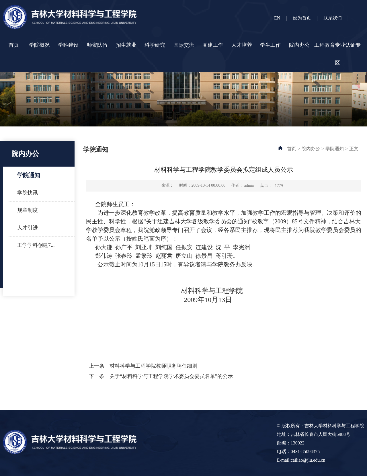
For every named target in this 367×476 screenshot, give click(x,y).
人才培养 (241, 45)
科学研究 (155, 45)
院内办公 (299, 45)
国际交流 (183, 45)
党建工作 (212, 45)
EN (277, 17)
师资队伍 (97, 45)
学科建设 (68, 45)
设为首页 (302, 17)
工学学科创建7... (36, 245)
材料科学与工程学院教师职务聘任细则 (153, 366)
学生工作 (270, 45)
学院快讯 (27, 193)
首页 (14, 45)
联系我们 (332, 17)
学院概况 (39, 45)
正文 (353, 148)
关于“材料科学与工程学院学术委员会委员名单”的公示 (171, 376)
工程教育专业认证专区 (337, 54)
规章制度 (27, 210)
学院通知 (28, 175)
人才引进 (27, 228)
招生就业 (126, 45)
